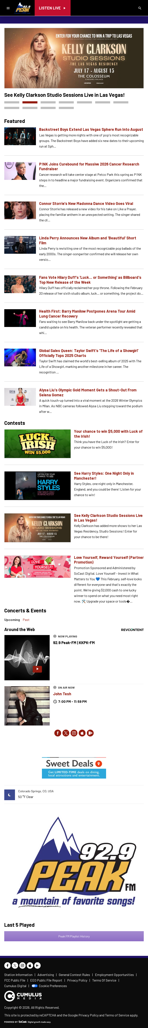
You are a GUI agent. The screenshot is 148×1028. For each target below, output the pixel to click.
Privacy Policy (88, 1015)
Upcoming (12, 620)
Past (26, 620)
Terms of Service (117, 1015)
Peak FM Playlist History (74, 936)
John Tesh (62, 693)
